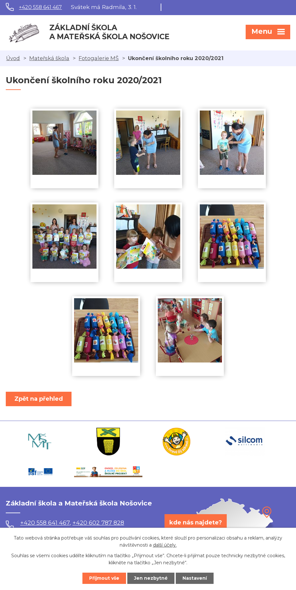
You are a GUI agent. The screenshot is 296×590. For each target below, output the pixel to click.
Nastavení (194, 578)
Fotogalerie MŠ (99, 58)
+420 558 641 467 (40, 7)
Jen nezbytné (151, 578)
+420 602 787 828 (98, 522)
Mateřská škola (49, 58)
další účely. (165, 545)
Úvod (13, 58)
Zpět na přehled (38, 398)
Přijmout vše (104, 578)
